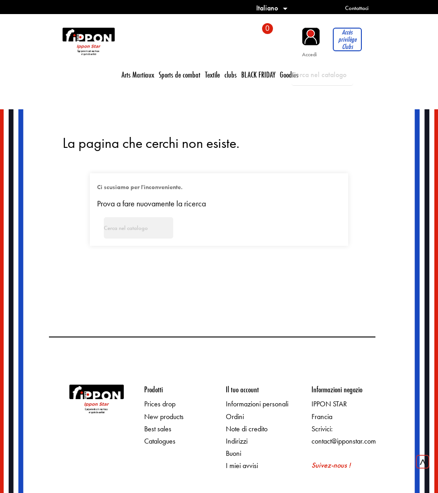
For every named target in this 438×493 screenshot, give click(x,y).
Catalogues (159, 441)
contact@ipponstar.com (343, 441)
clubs (230, 74)
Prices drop (159, 404)
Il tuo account (242, 389)
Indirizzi (237, 441)
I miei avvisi (242, 465)
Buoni (233, 453)
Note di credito (247, 429)
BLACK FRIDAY (258, 74)
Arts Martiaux (138, 74)
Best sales (157, 429)
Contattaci (357, 8)
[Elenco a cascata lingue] (273, 8)
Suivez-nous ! (330, 465)
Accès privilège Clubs (347, 39)
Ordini (235, 416)
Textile (212, 74)
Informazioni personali (257, 404)
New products (164, 416)
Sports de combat (179, 74)
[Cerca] (322, 75)
